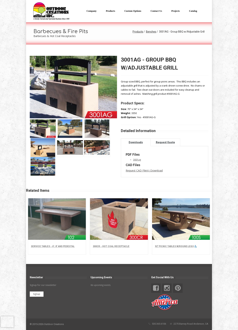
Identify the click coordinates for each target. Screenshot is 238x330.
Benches (151, 31)
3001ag (137, 159)
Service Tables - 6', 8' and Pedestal (53, 246)
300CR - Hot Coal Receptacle (111, 246)
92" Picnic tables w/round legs (174, 246)
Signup (36, 294)
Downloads (136, 142)
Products (138, 31)
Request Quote (165, 142)
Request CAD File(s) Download (144, 170)
